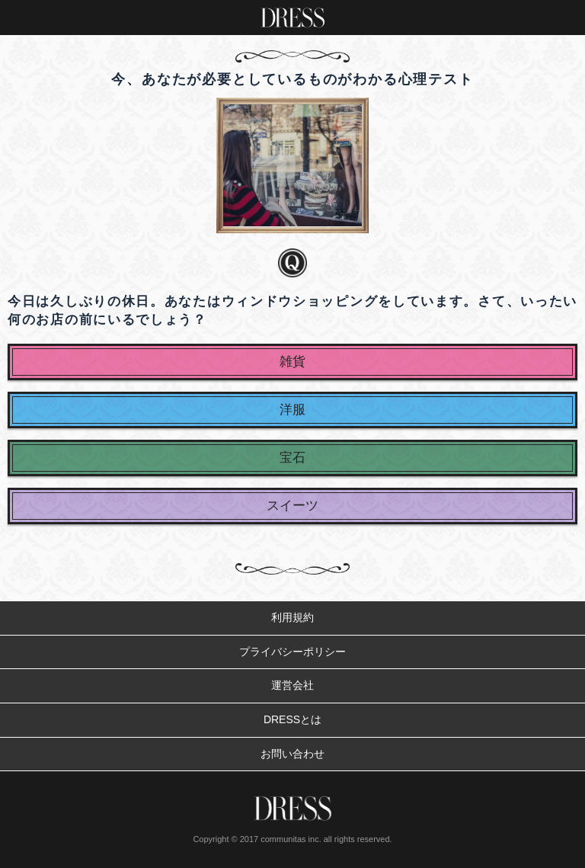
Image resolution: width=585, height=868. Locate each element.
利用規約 (292, 617)
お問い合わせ (292, 754)
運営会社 (292, 685)
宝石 (292, 457)
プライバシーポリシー (292, 651)
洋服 (292, 409)
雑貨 (292, 361)
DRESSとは (292, 719)
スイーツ (292, 505)
